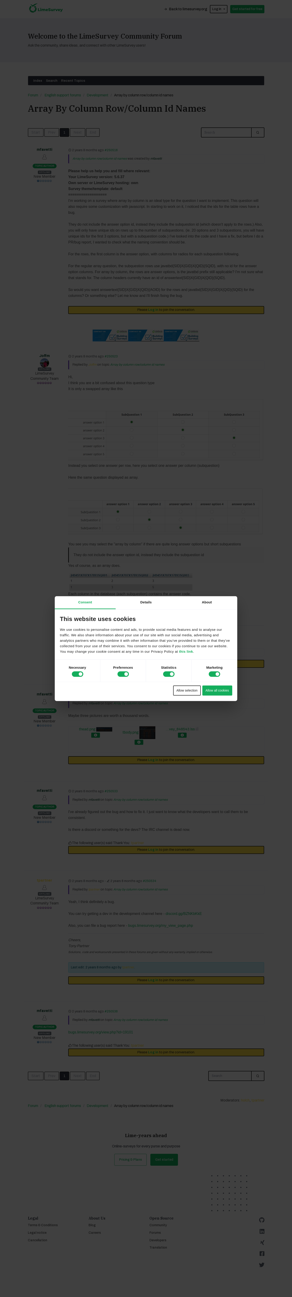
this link (186, 651)
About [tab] (207, 602)
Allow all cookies (217, 690)
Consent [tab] (85, 602)
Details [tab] (146, 602)
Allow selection (187, 690)
